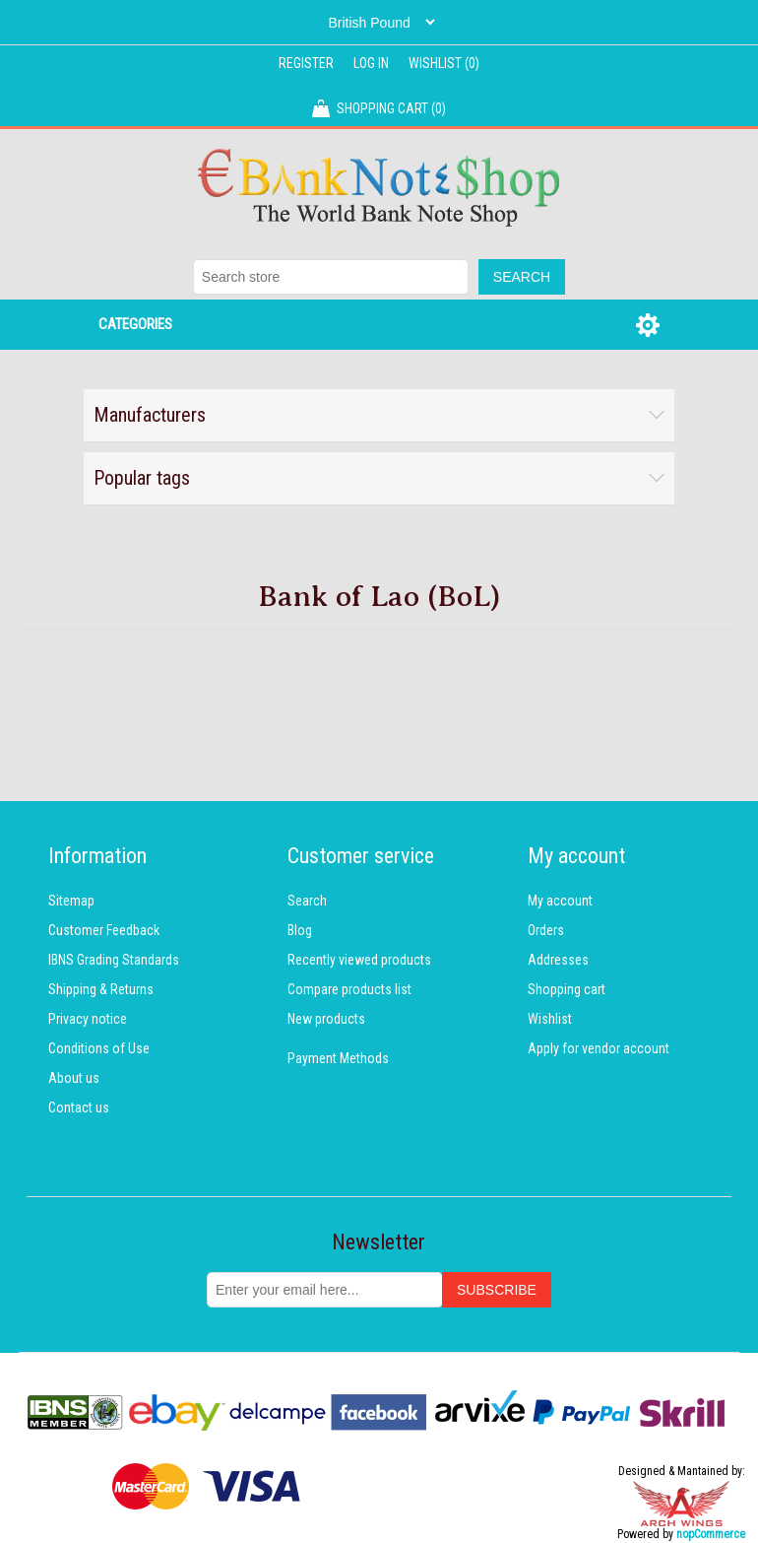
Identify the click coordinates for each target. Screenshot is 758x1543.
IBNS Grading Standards (113, 960)
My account (560, 900)
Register (306, 63)
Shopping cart (566, 989)
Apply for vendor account (598, 1048)
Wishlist (550, 1019)
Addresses (558, 960)
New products (326, 1019)
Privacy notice (87, 1019)
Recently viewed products (359, 960)
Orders (546, 930)
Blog (299, 930)
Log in (371, 63)
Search (307, 900)
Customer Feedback (103, 930)
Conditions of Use (99, 1048)
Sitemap (71, 900)
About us (73, 1078)
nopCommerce (710, 1534)
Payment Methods (338, 1058)
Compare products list (349, 989)
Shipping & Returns (101, 989)
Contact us (78, 1107)
